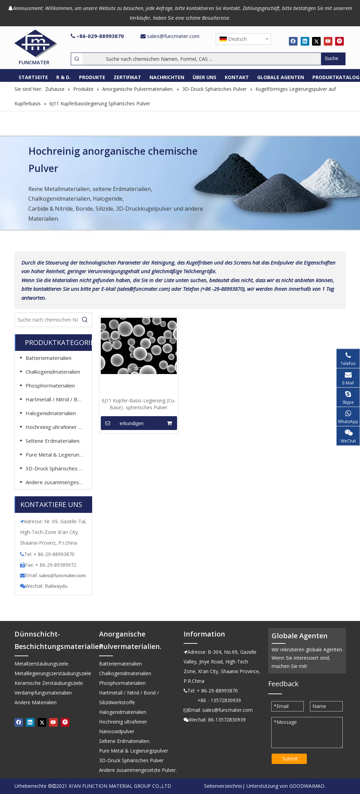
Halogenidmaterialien (51, 413)
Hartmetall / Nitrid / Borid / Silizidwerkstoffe (58, 399)
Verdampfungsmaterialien (43, 692)
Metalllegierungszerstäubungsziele (52, 673)
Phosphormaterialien (50, 385)
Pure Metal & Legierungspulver (58, 454)
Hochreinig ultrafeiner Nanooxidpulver (58, 426)
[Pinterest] (339, 41)
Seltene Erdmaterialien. (53, 440)
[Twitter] (316, 41)
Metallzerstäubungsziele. (41, 663)
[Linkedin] (305, 41)
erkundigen (122, 423)
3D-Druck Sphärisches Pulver (58, 468)
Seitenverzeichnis (223, 786)
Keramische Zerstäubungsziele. (49, 683)
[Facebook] (293, 41)
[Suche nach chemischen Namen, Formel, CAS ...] (201, 59)
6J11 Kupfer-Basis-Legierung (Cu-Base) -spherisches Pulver (139, 404)
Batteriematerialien (48, 357)
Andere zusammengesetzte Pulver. (58, 482)
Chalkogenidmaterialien (53, 371)
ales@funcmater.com (63, 575)
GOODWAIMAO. (307, 786)
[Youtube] (328, 41)
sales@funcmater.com (173, 35)
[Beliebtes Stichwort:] (333, 59)
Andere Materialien (35, 702)
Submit (290, 758)
